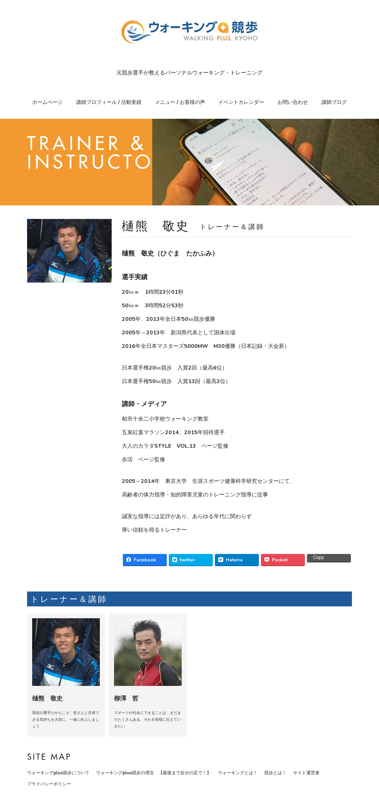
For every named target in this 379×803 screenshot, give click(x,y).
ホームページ (47, 102)
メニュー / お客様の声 (180, 102)
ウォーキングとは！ (238, 773)
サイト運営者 (306, 773)
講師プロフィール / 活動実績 (108, 102)
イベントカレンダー (241, 102)
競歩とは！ (275, 773)
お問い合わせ (292, 102)
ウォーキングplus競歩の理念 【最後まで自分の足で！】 (153, 773)
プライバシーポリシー (49, 784)
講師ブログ (334, 102)
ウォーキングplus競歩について (58, 773)
